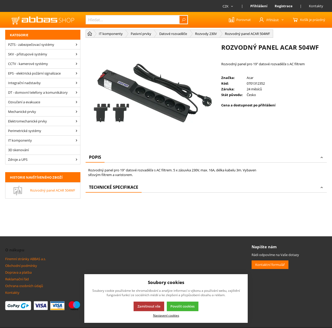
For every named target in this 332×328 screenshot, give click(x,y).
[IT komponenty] (76, 140)
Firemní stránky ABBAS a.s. (25, 259)
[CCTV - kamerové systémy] (76, 64)
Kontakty (316, 6)
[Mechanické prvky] (76, 111)
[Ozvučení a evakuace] (76, 102)
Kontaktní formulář (270, 264)
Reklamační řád (17, 279)
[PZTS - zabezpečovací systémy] (76, 44)
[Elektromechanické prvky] (76, 121)
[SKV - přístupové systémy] (76, 54)
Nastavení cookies (166, 315)
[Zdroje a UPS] (76, 159)
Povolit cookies (182, 306)
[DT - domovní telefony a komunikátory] (76, 92)
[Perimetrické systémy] (76, 131)
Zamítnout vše (148, 306)
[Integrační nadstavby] (76, 83)
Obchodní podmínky (21, 265)
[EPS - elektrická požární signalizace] (76, 73)
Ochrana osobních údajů (24, 285)
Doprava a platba (18, 272)
